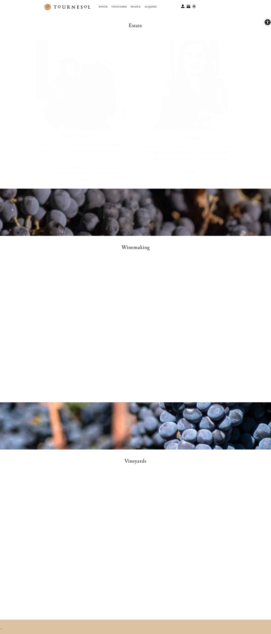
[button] (267, 22)
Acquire (151, 6)
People (136, 6)
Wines (103, 6)
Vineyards (119, 6)
